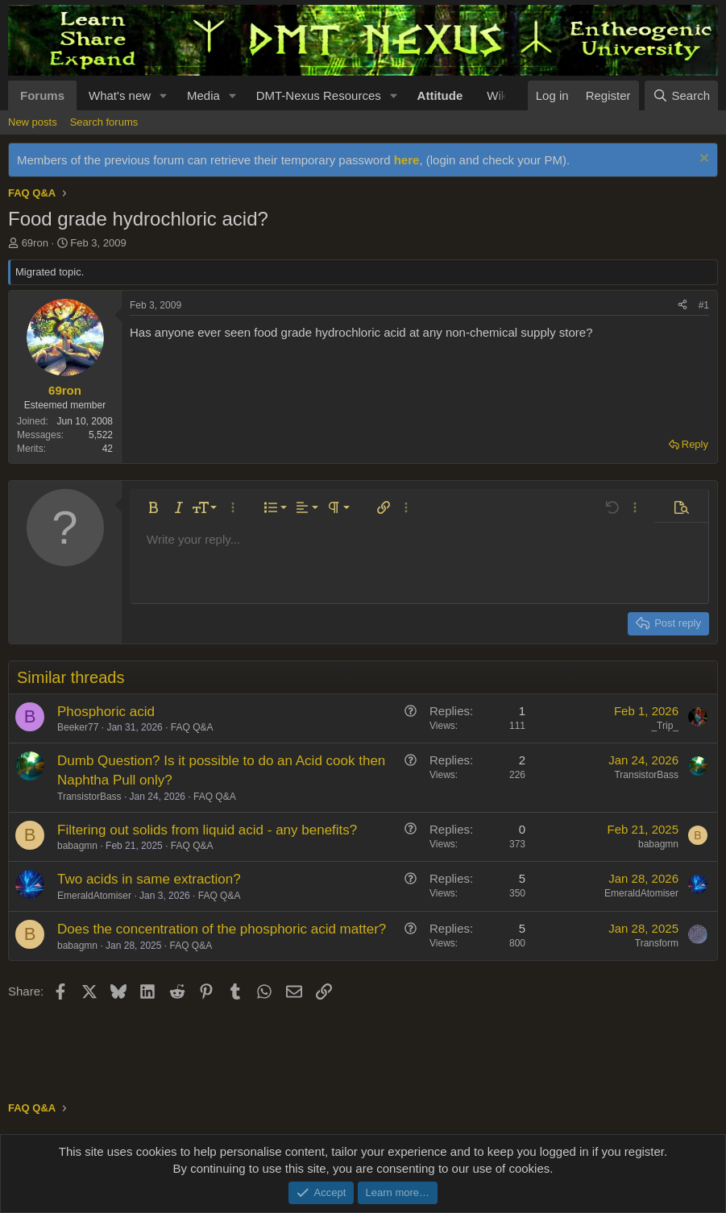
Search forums (104, 122)
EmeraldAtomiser (94, 895)
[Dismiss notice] (702, 159)
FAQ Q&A (192, 727)
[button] (163, 95)
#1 (704, 305)
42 (107, 448)
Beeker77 (77, 727)
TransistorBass (89, 796)
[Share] (682, 305)
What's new (120, 95)
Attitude (440, 95)
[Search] (681, 95)
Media (203, 95)
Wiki (498, 95)
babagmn (77, 845)
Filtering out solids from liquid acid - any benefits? (207, 830)
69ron (35, 243)
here (407, 160)
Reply (695, 444)
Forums (42, 95)
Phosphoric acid (106, 711)
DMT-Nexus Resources (318, 95)
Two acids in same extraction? (149, 879)
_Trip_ (664, 725)
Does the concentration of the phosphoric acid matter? (221, 929)
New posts (32, 122)
